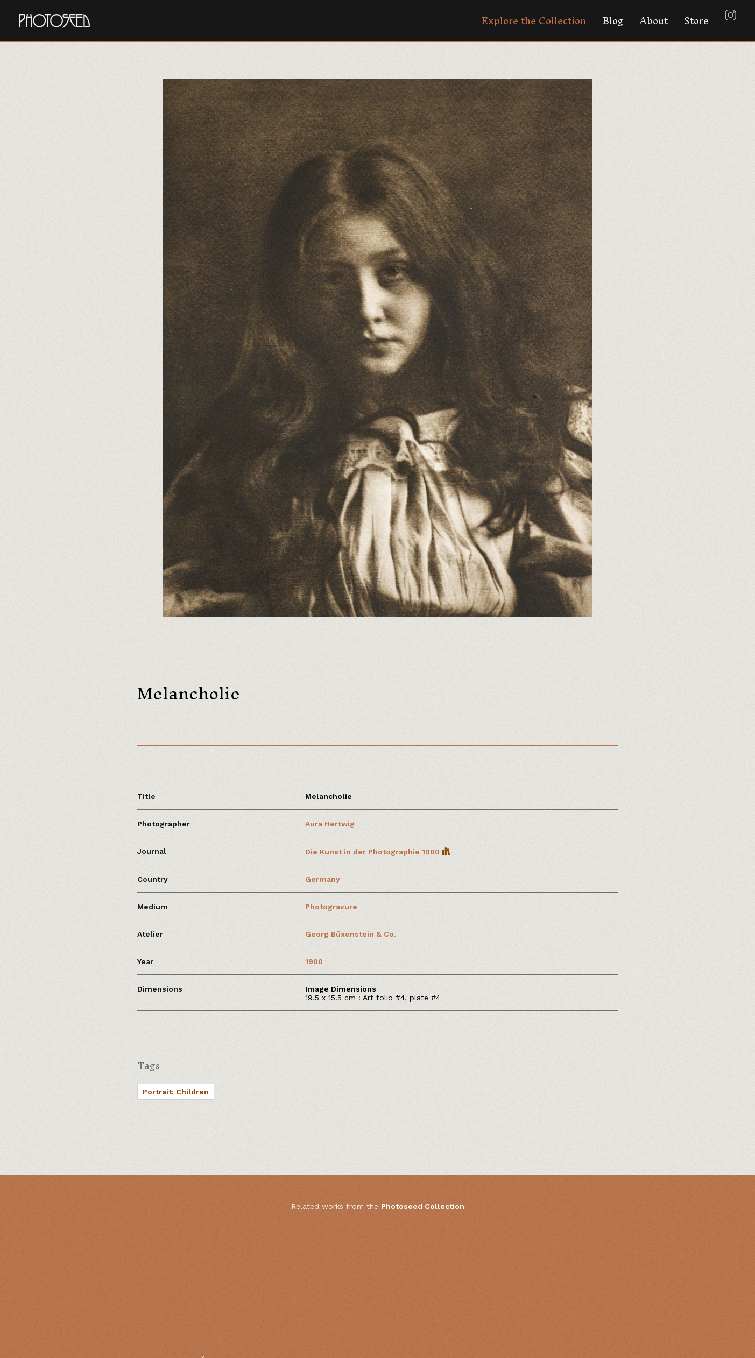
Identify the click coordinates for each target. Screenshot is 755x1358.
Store (696, 21)
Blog (612, 21)
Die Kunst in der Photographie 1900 (377, 851)
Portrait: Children (176, 1091)
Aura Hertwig (330, 823)
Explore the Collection (533, 21)
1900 (314, 961)
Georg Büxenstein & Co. (350, 934)
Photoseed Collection (422, 1206)
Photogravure (331, 906)
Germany (322, 879)
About (653, 21)
